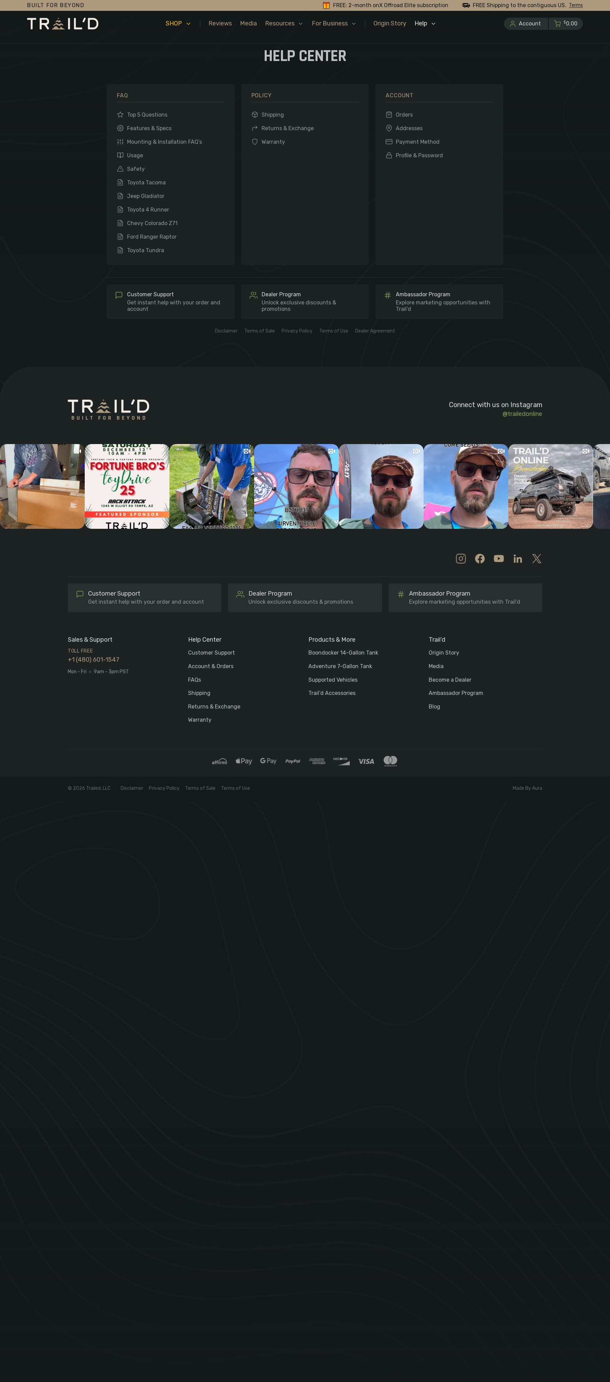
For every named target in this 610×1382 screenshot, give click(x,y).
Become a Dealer (450, 680)
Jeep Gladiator (145, 196)
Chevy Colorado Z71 (152, 223)
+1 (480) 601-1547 (93, 659)
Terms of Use (333, 331)
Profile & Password (419, 155)
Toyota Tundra (145, 250)
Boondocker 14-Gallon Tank (343, 652)
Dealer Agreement (375, 331)
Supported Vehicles (333, 680)
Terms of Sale (259, 331)
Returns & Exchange (288, 128)
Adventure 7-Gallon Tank (340, 666)
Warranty (273, 142)
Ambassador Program (456, 693)
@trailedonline (522, 414)
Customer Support (211, 652)
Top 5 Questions (147, 115)
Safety (136, 169)
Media (436, 666)
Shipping (273, 115)
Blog (434, 706)
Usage (135, 155)
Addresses (409, 128)
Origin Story (444, 652)
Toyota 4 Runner (148, 209)
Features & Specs (149, 128)
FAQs (194, 680)
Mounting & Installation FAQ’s (164, 142)
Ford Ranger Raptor (152, 237)
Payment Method (418, 142)
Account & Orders (210, 666)
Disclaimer (226, 331)
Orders (404, 115)
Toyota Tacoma (146, 182)
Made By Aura (527, 788)
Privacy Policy (297, 331)
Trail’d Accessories (331, 693)
